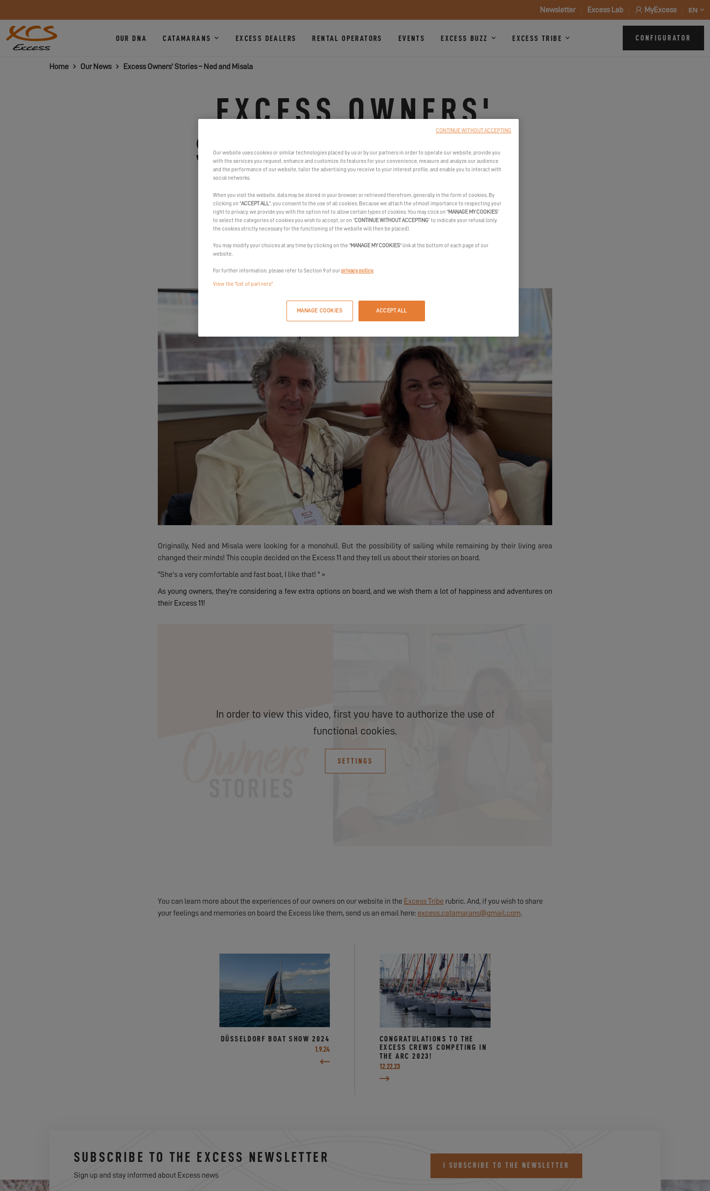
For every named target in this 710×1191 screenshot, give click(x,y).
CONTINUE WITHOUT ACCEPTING (473, 130)
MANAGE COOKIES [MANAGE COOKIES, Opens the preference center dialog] (320, 310)
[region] (358, 228)
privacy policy (357, 270)
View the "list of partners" (243, 284)
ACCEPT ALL (391, 310)
